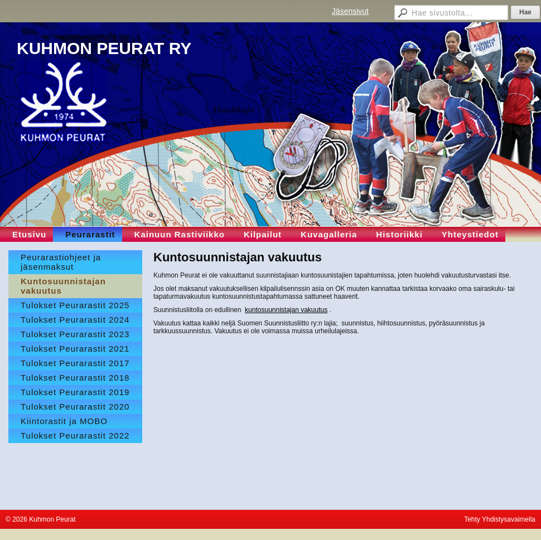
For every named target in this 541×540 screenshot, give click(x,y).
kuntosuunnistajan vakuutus (286, 310)
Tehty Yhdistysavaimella (499, 519)
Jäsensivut (350, 11)
